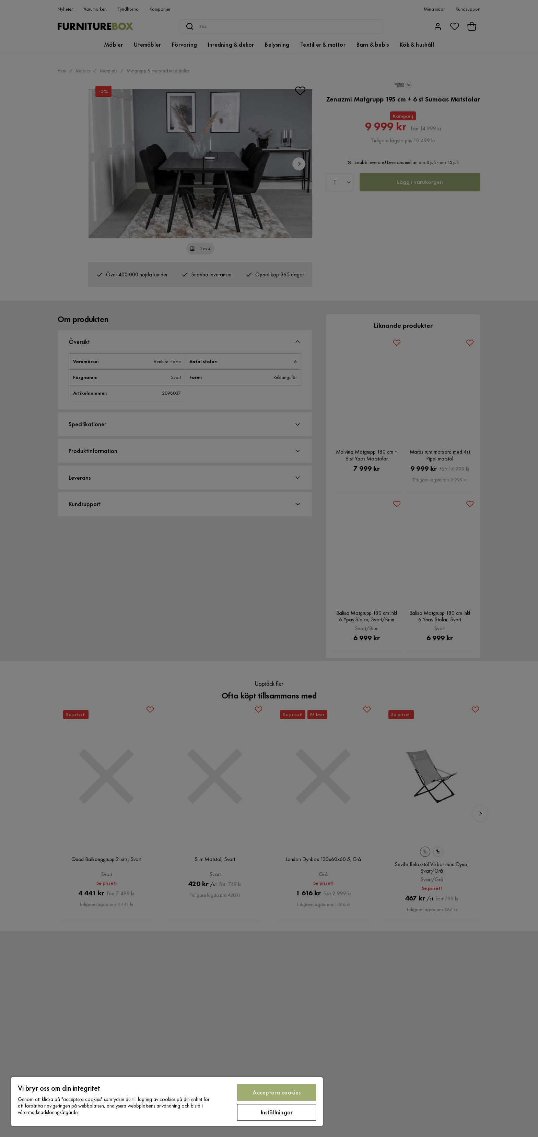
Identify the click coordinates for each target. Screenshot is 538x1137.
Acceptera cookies (277, 1092)
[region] (167, 1101)
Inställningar (277, 1112)
